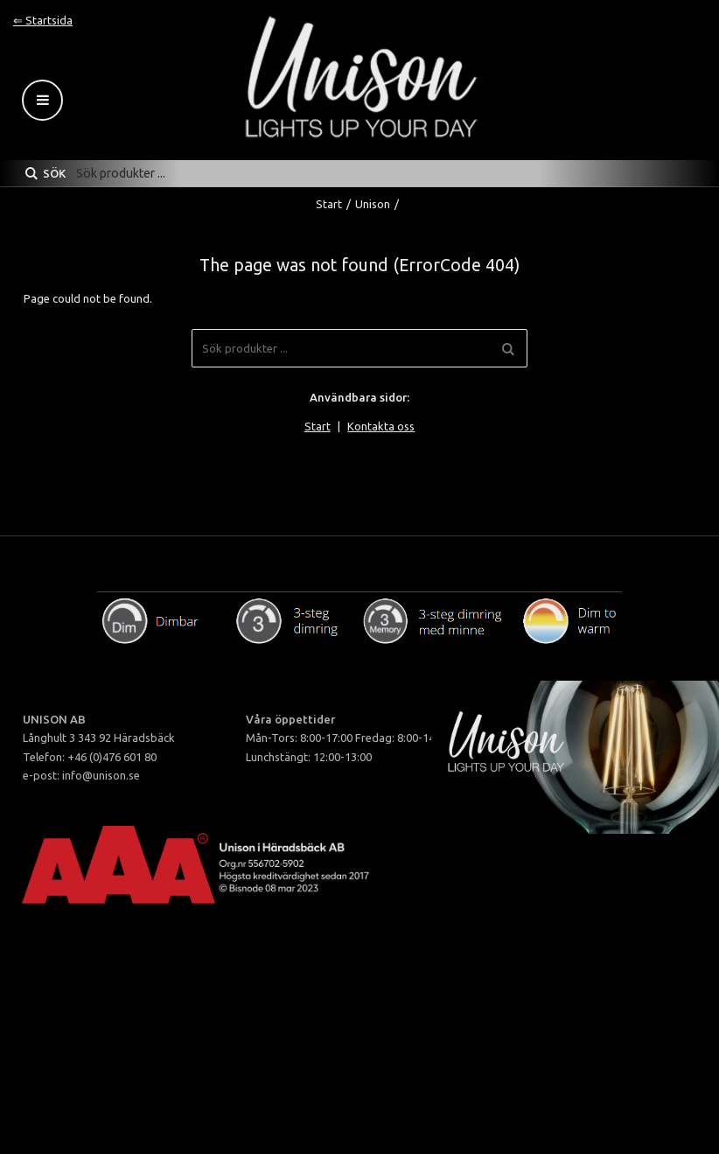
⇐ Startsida (43, 20)
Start (329, 204)
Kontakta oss (381, 426)
